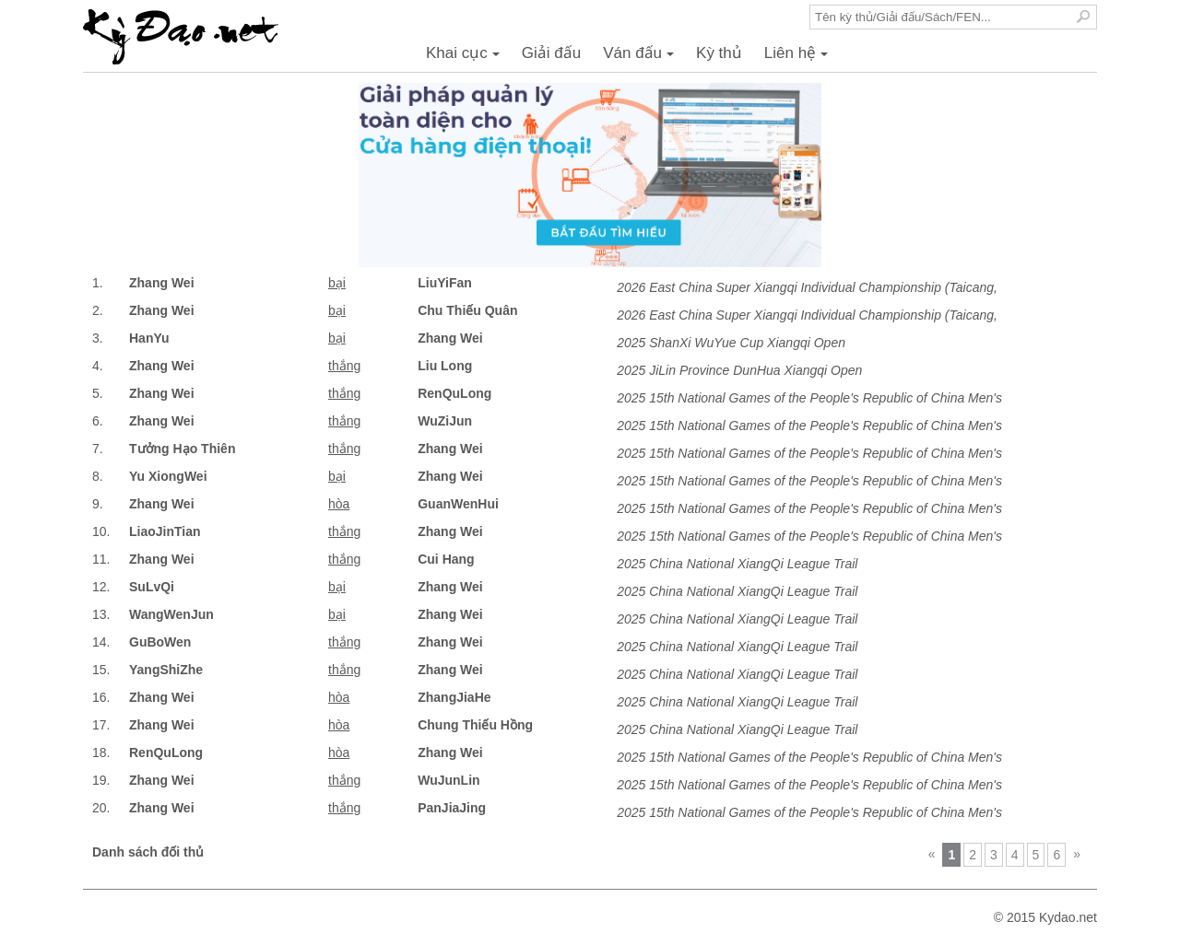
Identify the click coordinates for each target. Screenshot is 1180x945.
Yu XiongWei (168, 476)
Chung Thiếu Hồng (475, 725)
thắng (344, 365)
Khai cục (465, 58)
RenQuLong (454, 393)
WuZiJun (445, 421)
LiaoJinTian (165, 531)
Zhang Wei (162, 282)
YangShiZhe (166, 669)
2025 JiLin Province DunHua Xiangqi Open (739, 370)
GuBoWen (160, 642)
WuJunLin (448, 780)
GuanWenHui (458, 503)
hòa (338, 503)
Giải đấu (551, 53)
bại (337, 282)
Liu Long (445, 365)
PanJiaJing (452, 807)
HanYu (149, 338)
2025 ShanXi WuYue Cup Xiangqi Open (731, 342)
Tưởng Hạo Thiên (182, 448)
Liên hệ (798, 58)
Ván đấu (641, 58)
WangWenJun (171, 614)
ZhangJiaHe (454, 697)
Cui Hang (446, 559)
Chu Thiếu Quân (467, 310)
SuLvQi (151, 586)
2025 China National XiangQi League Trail (737, 563)
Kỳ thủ (719, 53)
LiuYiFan (445, 282)
